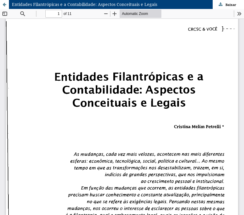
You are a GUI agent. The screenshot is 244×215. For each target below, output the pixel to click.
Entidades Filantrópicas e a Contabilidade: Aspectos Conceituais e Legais (84, 4)
